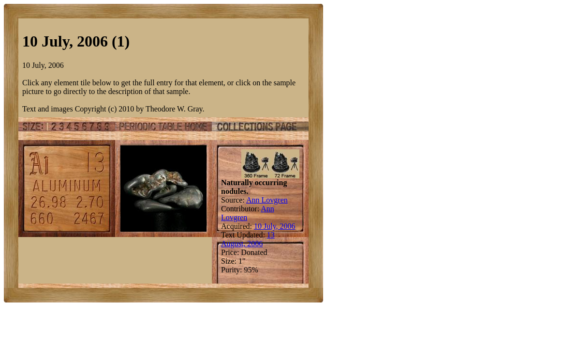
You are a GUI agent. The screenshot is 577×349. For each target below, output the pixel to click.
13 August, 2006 (248, 239)
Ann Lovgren (267, 200)
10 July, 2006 (275, 226)
